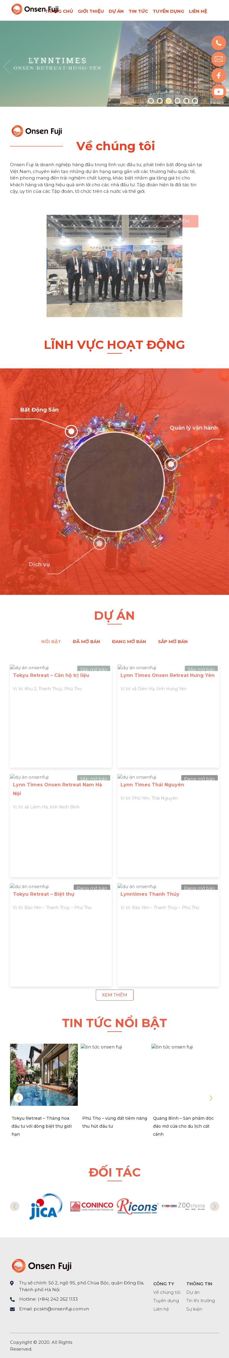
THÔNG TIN (199, 1283)
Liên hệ (198, 11)
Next (211, 1098)
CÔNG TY (163, 1283)
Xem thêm (114, 995)
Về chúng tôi (166, 1292)
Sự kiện (194, 1309)
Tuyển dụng (168, 11)
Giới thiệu (91, 11)
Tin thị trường (200, 1300)
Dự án (116, 11)
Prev (7, 66)
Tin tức (138, 11)
